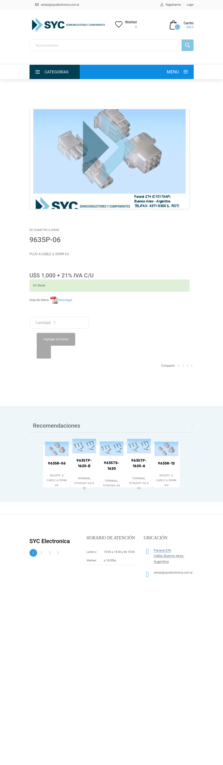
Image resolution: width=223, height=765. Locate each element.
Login (190, 4)
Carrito (188, 23)
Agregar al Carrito (56, 339)
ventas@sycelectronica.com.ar (60, 4)
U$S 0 (189, 27)
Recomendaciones (56, 425)
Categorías (57, 71)
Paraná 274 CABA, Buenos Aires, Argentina (169, 556)
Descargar (61, 300)
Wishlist (131, 22)
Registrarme (173, 4)
